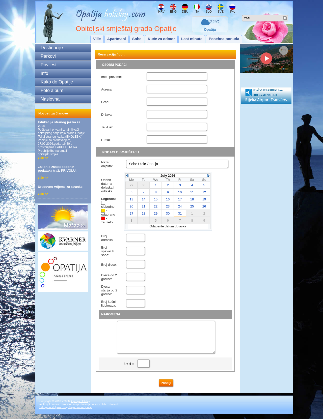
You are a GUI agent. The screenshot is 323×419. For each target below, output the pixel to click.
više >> (43, 158)
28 (143, 213)
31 (180, 213)
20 (131, 206)
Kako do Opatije (57, 81)
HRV (161, 11)
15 (155, 199)
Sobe (137, 39)
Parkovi (48, 56)
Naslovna (50, 99)
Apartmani (116, 39)
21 (143, 206)
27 (131, 213)
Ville (97, 39)
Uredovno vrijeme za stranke (60, 187)
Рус (232, 11)
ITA (196, 11)
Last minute (191, 39)
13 (131, 199)
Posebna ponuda (224, 39)
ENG (173, 11)
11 (192, 192)
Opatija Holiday (80, 406)
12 (204, 192)
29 (155, 213)
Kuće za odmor (161, 39)
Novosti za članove (53, 113)
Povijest (49, 64)
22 (155, 206)
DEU (185, 11)
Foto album (52, 90)
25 (192, 206)
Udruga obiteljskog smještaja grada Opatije (65, 412)
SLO (209, 11)
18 (192, 199)
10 (180, 192)
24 (180, 206)
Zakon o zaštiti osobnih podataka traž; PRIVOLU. (57, 168)
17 (180, 199)
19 (204, 199)
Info (44, 73)
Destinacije (52, 47)
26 (204, 206)
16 (168, 199)
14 (143, 199)
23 (168, 206)
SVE (221, 11)
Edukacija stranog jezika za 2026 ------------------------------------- (62, 124)
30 (168, 213)
